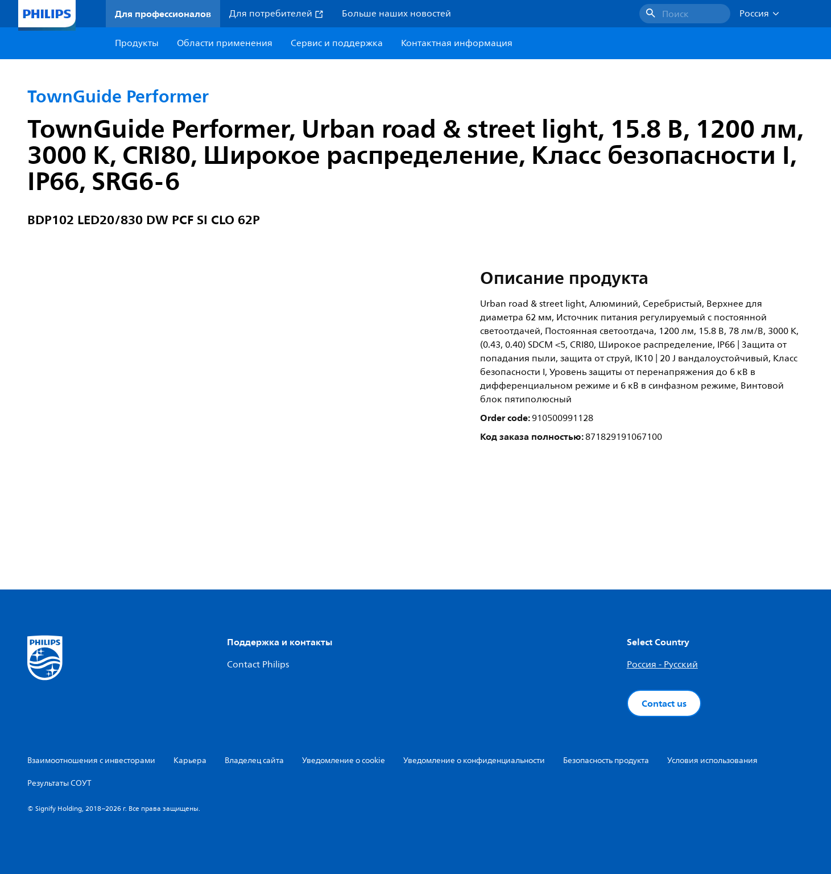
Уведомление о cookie (343, 760)
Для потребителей (276, 13)
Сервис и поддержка (337, 43)
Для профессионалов (163, 13)
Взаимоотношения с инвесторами (91, 760)
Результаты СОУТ (59, 783)
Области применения (224, 43)
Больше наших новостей (396, 13)
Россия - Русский (662, 664)
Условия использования (712, 760)
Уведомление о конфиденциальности (474, 760)
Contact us (664, 703)
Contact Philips (258, 664)
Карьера (189, 760)
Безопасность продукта (606, 760)
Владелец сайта (254, 760)
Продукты (137, 43)
